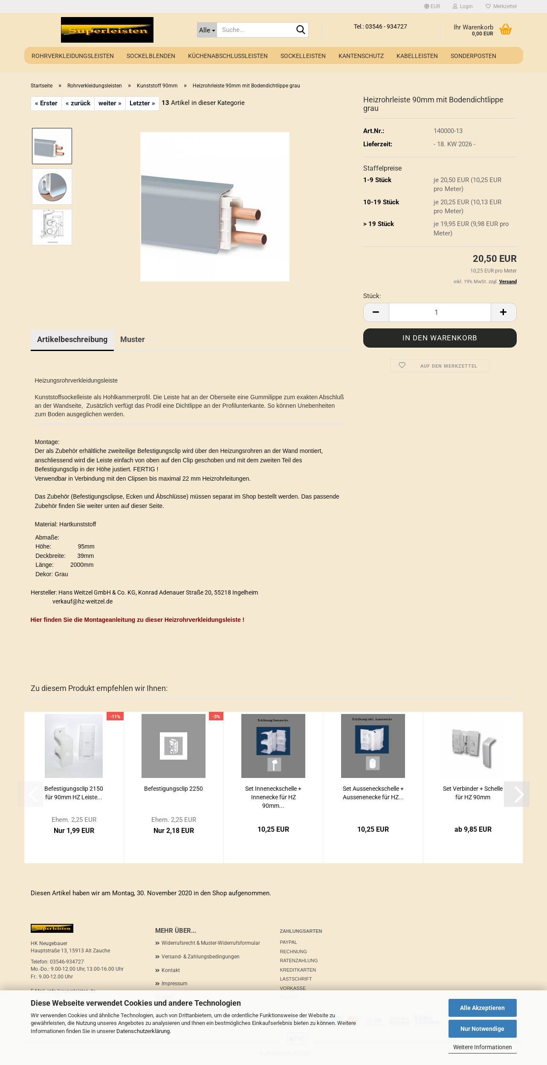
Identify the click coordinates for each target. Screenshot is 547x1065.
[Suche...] (207, 30)
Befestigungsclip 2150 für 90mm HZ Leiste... (73, 793)
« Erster (46, 103)
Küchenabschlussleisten (228, 55)
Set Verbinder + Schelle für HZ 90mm (473, 793)
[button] (432, 6)
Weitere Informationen (482, 1047)
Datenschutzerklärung (143, 1031)
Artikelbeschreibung (72, 339)
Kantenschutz (361, 55)
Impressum (175, 984)
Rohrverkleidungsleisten (73, 55)
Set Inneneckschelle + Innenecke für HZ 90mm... (273, 797)
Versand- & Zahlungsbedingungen (201, 957)
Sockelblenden (151, 55)
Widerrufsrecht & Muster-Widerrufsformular (211, 943)
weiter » (110, 103)
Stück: (372, 296)
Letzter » (142, 103)
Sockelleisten (303, 55)
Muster (132, 339)
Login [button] (463, 6)
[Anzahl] (440, 312)
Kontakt (171, 970)
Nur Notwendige (482, 1028)
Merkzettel (501, 6)
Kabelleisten (417, 55)
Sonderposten (473, 55)
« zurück (78, 103)
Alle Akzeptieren (482, 1007)
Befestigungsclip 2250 (173, 788)
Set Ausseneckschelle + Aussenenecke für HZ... (373, 793)
